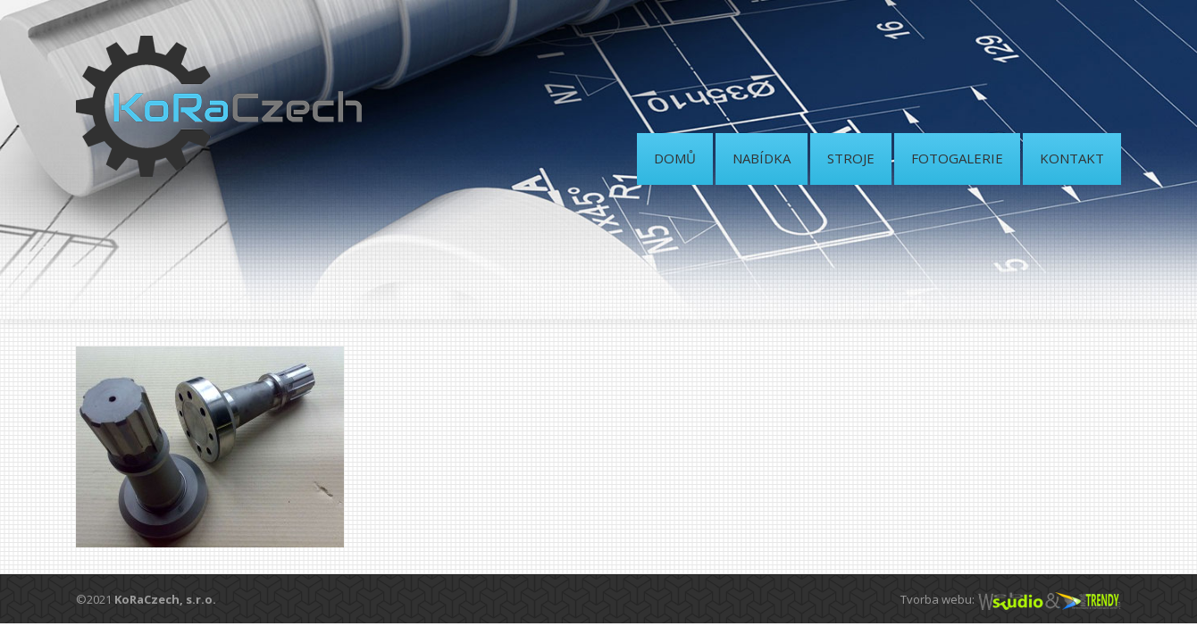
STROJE (851, 158)
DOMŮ (675, 158)
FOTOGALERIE (957, 158)
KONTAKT (1072, 158)
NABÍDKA (761, 158)
